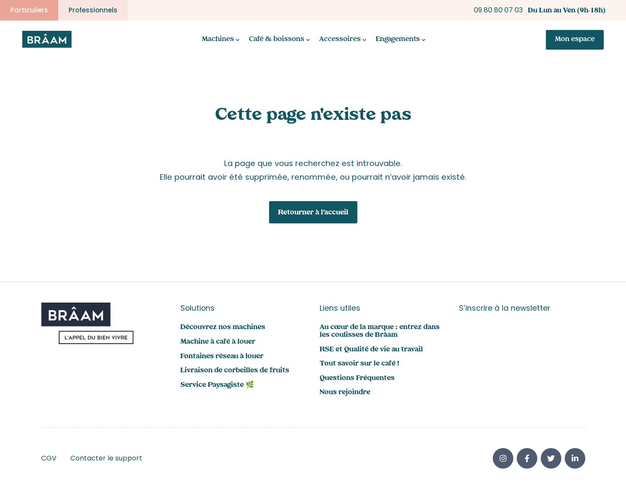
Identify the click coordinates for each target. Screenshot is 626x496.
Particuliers (29, 10)
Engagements (398, 39)
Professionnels (93, 10)
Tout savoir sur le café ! (359, 364)
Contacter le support (106, 458)
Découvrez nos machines (222, 327)
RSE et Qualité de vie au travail (371, 350)
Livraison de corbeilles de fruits (234, 371)
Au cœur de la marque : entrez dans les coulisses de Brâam (380, 331)
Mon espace (575, 39)
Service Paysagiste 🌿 (217, 385)
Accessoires (340, 39)
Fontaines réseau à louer (222, 356)
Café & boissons (276, 39)
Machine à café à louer (217, 342)
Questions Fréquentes (357, 378)
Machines (218, 39)
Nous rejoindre (345, 392)
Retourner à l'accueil (313, 213)
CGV (49, 458)
